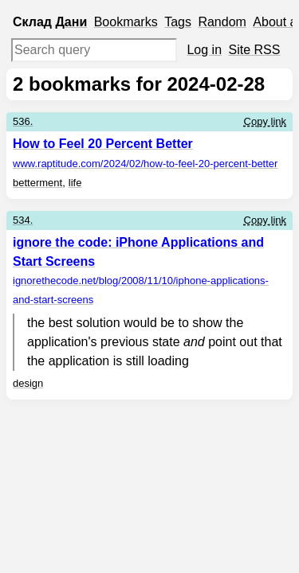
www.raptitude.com (145, 164)
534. (23, 220)
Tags (177, 22)
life (75, 183)
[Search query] (94, 50)
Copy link (265, 121)
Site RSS (255, 50)
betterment (37, 183)
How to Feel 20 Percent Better (103, 143)
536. (23, 121)
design (28, 383)
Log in (204, 50)
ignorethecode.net (141, 290)
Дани (71, 22)
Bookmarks (126, 22)
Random (222, 22)
